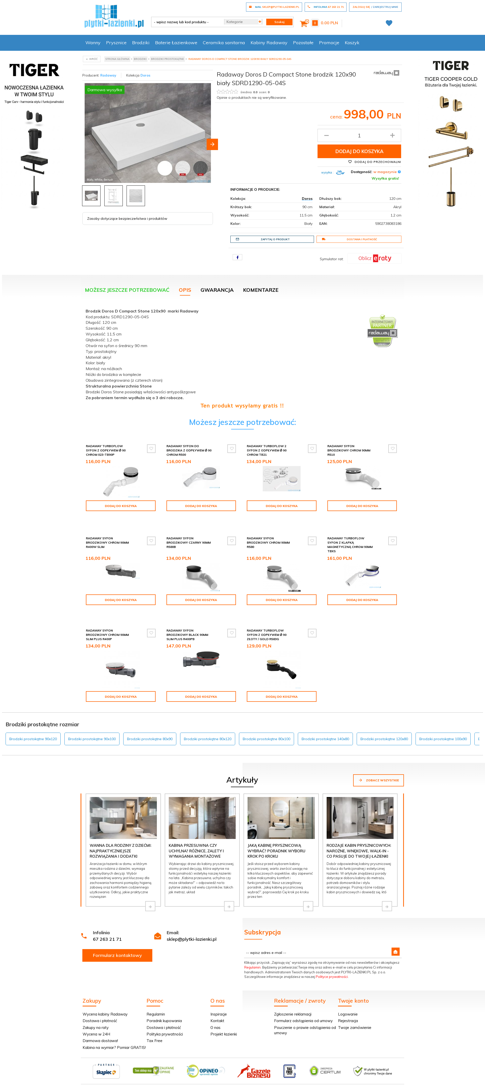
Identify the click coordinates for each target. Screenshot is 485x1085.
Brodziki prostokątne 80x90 (150, 728)
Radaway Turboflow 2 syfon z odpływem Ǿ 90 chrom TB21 (266, 450)
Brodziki (141, 42)
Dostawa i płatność (349, 239)
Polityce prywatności (332, 966)
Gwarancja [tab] (217, 290)
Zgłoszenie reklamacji (292, 1003)
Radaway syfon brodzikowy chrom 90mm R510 (348, 450)
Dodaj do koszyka (359, 151)
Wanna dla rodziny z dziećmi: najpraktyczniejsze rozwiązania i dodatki (120, 840)
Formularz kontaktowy (117, 944)
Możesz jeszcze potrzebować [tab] (127, 290)
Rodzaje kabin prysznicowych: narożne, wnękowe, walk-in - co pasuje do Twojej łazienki (359, 840)
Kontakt (217, 1009)
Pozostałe (303, 42)
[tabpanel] (242, 357)
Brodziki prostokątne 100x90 (443, 728)
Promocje (329, 42)
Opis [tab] (185, 290)
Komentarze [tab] (260, 290)
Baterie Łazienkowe (176, 42)
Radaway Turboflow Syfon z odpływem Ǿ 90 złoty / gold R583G (266, 624)
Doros (145, 75)
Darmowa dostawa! (100, 1029)
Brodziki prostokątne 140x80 (325, 728)
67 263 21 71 (107, 928)
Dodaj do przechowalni (374, 162)
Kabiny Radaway (269, 42)
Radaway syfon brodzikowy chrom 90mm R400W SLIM (107, 536)
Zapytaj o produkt (263, 239)
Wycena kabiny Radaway (105, 1003)
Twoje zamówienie (354, 1016)
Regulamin (252, 956)
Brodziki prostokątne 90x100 (92, 728)
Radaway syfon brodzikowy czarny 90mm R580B (188, 536)
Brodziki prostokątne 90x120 (33, 728)
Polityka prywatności (165, 1023)
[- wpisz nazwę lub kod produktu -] (185, 22)
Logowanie (348, 1003)
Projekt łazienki (223, 1023)
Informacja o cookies (324, 1082)
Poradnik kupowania (164, 1009)
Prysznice (116, 42)
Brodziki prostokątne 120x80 (384, 728)
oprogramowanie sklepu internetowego (373, 1082)
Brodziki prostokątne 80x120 (207, 728)
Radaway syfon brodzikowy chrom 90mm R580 (268, 536)
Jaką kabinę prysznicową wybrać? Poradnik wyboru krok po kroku (276, 840)
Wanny (93, 42)
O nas (215, 1016)
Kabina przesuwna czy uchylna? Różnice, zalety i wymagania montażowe (196, 840)
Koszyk (352, 42)
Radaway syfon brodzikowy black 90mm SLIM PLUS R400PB (187, 624)
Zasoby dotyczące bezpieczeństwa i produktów (127, 218)
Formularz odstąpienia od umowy (303, 1009)
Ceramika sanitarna (224, 42)
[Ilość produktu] (359, 135)
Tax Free (154, 1029)
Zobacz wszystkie (378, 769)
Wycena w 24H (96, 1023)
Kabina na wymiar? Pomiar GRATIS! (114, 1036)
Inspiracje (218, 1003)
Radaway (108, 75)
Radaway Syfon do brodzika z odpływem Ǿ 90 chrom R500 (188, 450)
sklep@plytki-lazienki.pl (191, 928)
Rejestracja (348, 1009)
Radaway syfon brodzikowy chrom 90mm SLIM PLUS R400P (107, 624)
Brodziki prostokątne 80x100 (266, 728)
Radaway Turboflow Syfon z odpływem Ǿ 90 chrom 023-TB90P (106, 450)
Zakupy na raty (96, 1016)
